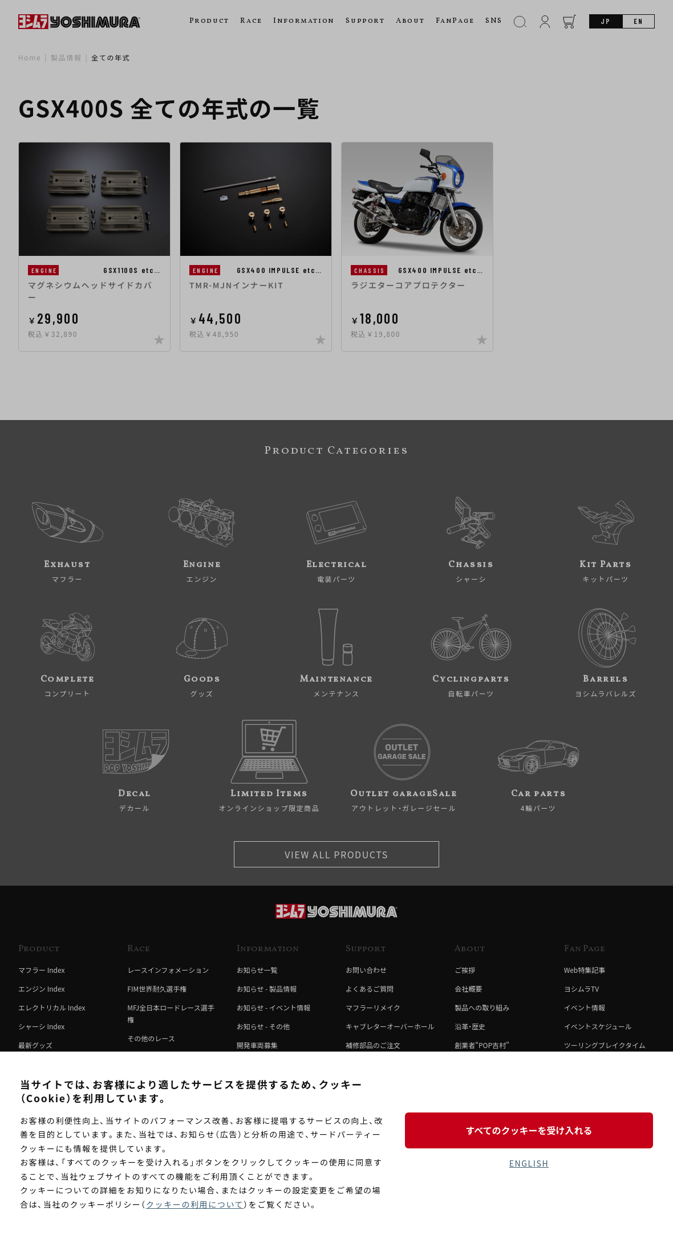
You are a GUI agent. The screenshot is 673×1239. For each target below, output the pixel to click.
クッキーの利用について (195, 1204)
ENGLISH (529, 1163)
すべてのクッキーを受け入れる (528, 1130)
